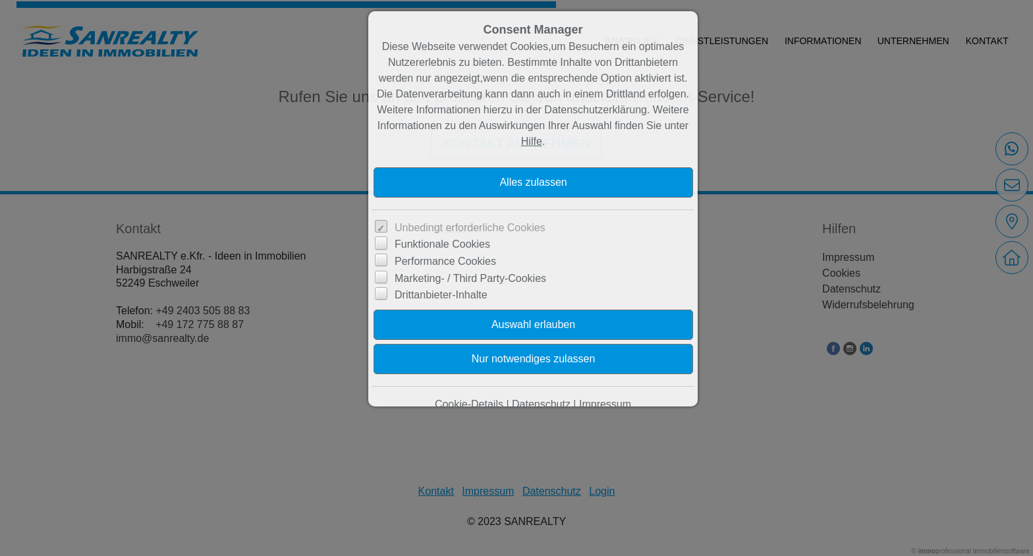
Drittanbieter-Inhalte (441, 294)
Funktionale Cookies (442, 244)
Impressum (605, 404)
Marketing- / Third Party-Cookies (470, 278)
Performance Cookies (445, 261)
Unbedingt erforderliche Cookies (470, 227)
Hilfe (531, 141)
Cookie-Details (469, 404)
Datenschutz (541, 404)
